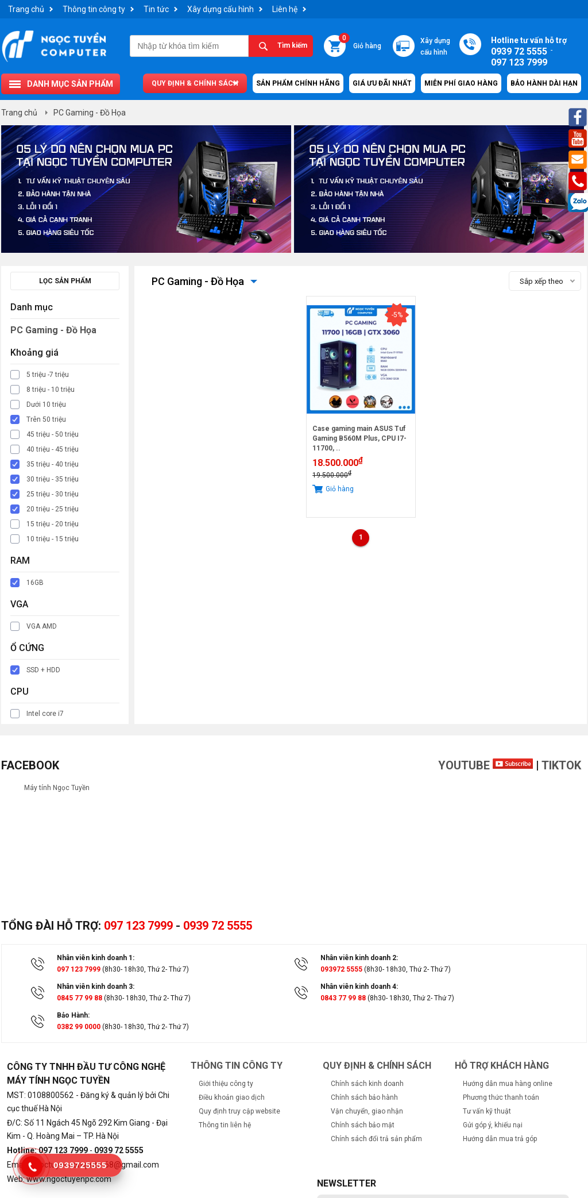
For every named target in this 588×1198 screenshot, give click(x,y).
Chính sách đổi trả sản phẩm (376, 1139)
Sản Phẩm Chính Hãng (298, 83)
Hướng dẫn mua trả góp (500, 1139)
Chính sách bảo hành (364, 1097)
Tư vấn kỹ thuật (487, 1111)
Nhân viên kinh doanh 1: (95, 958)
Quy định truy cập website (239, 1111)
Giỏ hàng (360, 42)
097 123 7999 (138, 926)
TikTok (561, 765)
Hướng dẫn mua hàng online (507, 1084)
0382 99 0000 (78, 1027)
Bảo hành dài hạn (544, 83)
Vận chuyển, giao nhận (367, 1111)
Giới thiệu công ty (226, 1084)
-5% (397, 315)
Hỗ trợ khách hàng (502, 1065)
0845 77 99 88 (79, 998)
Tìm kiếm (292, 45)
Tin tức (156, 9)
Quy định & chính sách (195, 83)
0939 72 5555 (217, 926)
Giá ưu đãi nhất (382, 83)
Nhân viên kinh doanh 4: (359, 987)
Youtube (485, 765)
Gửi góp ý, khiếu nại (493, 1125)
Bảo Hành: (73, 1015)
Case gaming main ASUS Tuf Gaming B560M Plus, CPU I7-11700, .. (359, 438)
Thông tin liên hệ (225, 1125)
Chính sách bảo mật (362, 1125)
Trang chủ (26, 9)
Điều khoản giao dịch (232, 1097)
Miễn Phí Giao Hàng (461, 83)
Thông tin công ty (94, 9)
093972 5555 (341, 969)
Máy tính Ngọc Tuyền (57, 788)
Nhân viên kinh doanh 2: (359, 958)
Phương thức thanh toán (501, 1097)
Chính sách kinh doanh (367, 1084)
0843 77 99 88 (343, 998)
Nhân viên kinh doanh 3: (95, 987)
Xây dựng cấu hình (220, 9)
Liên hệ (284, 9)
